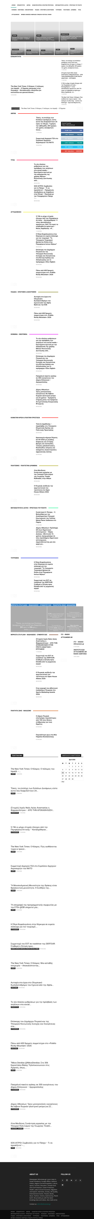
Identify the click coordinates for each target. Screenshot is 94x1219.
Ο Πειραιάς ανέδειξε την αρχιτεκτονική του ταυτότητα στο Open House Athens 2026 (43, 485)
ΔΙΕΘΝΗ (14, 35)
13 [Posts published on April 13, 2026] (63, 768)
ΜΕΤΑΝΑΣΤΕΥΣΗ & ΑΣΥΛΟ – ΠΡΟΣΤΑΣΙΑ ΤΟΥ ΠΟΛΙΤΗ (68, 5)
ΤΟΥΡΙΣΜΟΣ (59, 9)
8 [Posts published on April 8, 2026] (69, 765)
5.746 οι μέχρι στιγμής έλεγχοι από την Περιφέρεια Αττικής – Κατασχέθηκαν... (29, 824)
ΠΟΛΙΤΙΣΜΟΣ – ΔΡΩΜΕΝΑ (69, 9)
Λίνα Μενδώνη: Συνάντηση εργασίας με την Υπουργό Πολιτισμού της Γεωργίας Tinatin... (31, 1120)
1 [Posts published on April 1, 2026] (69, 762)
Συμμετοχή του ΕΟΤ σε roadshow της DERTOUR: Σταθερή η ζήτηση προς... (33, 940)
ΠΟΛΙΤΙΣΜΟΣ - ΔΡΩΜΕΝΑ (17, 1124)
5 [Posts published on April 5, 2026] (81, 762)
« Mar (62, 777)
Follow (79, 134)
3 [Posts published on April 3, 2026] (75, 762)
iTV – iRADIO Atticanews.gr (79, 639)
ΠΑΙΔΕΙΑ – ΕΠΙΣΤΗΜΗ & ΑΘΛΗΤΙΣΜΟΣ (44, 9)
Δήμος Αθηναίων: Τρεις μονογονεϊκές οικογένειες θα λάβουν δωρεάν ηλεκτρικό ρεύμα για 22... (34, 1101)
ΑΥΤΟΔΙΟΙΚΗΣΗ (15, 14)
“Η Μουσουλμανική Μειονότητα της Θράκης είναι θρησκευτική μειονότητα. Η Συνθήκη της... (34, 882)
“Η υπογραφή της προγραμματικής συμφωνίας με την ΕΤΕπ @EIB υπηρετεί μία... (34, 902)
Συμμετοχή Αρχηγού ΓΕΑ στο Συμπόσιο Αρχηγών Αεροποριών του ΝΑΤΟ (47, 140)
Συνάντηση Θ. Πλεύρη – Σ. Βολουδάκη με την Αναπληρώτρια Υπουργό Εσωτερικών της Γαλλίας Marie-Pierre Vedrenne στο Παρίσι (46, 514)
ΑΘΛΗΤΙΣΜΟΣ (14, 983)
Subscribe (79, 151)
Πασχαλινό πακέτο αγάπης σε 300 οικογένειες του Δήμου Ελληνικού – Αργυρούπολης (46, 376)
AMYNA (28, 5)
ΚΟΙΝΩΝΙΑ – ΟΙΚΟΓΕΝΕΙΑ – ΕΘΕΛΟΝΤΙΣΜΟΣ (22, 9)
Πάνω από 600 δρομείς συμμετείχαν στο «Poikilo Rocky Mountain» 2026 (45, 270)
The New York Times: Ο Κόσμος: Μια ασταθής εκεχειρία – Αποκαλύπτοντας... (32, 960)
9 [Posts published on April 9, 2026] (72, 765)
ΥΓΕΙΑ (79, 9)
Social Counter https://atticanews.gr (68, 124)
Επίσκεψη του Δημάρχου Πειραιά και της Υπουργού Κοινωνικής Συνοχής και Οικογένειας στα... (33, 1019)
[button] (62, 1)
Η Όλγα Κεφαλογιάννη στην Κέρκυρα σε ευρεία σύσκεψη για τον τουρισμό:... (32, 921)
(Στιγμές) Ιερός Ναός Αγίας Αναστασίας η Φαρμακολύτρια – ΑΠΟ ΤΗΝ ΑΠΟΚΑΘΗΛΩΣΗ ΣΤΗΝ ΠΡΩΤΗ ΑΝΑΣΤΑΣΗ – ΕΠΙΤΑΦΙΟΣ (46, 640)
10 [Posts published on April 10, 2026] (75, 765)
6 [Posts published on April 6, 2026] (62, 765)
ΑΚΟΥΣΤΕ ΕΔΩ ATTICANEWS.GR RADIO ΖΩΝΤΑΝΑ (80, 648)
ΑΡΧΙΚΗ (13, 5)
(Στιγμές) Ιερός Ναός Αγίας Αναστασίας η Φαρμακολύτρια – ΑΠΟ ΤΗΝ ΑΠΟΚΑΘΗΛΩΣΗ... (32, 804)
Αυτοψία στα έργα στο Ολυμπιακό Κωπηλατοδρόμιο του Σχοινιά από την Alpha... (32, 979)
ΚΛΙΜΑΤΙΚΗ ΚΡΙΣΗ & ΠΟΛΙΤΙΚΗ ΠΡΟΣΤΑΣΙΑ (43, 5)
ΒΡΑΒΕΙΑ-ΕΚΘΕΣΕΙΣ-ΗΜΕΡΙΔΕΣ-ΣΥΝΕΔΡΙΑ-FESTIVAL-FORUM (36, 14)
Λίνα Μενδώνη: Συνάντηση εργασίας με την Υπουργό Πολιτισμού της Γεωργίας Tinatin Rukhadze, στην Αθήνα (44, 471)
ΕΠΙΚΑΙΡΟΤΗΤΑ (21, 5)
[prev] (78, 108)
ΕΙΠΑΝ (12, 1143)
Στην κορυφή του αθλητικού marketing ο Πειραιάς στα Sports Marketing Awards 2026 (46, 687)
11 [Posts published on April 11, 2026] (78, 765)
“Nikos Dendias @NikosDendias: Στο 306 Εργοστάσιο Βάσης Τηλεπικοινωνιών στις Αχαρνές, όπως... (30, 1061)
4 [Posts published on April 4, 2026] (78, 762)
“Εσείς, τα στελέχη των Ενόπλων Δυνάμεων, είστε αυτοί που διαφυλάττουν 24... (34, 785)
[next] (81, 108)
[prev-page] (12, 152)
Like (81, 130)
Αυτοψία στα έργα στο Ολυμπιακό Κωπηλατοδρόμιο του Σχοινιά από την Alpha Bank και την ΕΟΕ (42, 298)
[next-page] (15, 152)
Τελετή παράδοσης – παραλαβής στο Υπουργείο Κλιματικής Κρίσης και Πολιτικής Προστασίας (46, 423)
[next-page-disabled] (65, 656)
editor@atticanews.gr (44, 1200)
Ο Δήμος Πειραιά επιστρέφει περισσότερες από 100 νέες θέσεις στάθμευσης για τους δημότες (47, 716)
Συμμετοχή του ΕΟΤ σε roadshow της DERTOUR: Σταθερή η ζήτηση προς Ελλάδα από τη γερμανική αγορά (44, 580)
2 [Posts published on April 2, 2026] (72, 762)
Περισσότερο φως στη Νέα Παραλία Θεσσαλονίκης (46, 732)
